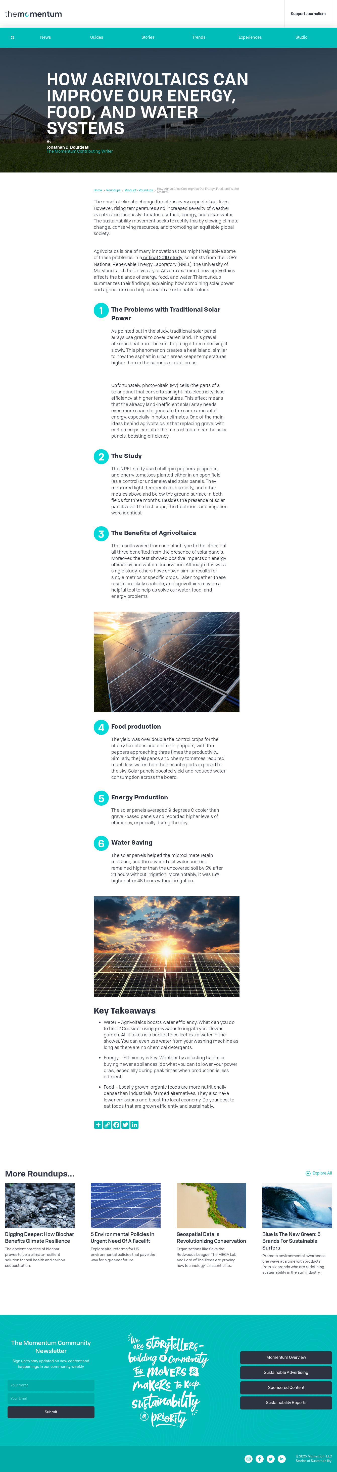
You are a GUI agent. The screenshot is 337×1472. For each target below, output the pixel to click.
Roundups (113, 190)
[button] (45, 38)
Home (98, 190)
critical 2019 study (162, 258)
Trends (199, 38)
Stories (148, 38)
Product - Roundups (139, 190)
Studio (301, 38)
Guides (96, 38)
